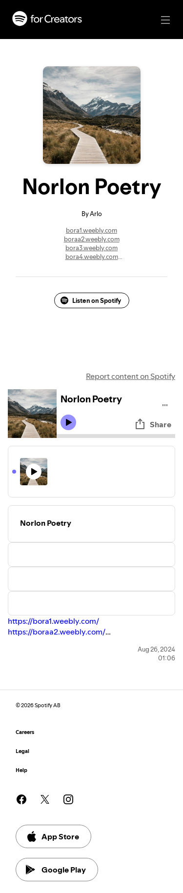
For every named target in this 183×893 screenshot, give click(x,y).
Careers (25, 732)
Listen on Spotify (91, 300)
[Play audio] (165, 403)
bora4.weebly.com (91, 256)
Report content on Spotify (130, 376)
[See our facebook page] (21, 799)
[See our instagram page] (68, 799)
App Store (52, 836)
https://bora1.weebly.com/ (53, 620)
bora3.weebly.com (91, 247)
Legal (22, 751)
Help (21, 770)
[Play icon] (68, 422)
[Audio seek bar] (116, 436)
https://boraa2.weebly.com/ (56, 631)
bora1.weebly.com (91, 230)
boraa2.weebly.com (92, 239)
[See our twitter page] (45, 799)
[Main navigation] (165, 20)
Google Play (56, 869)
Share (152, 424)
